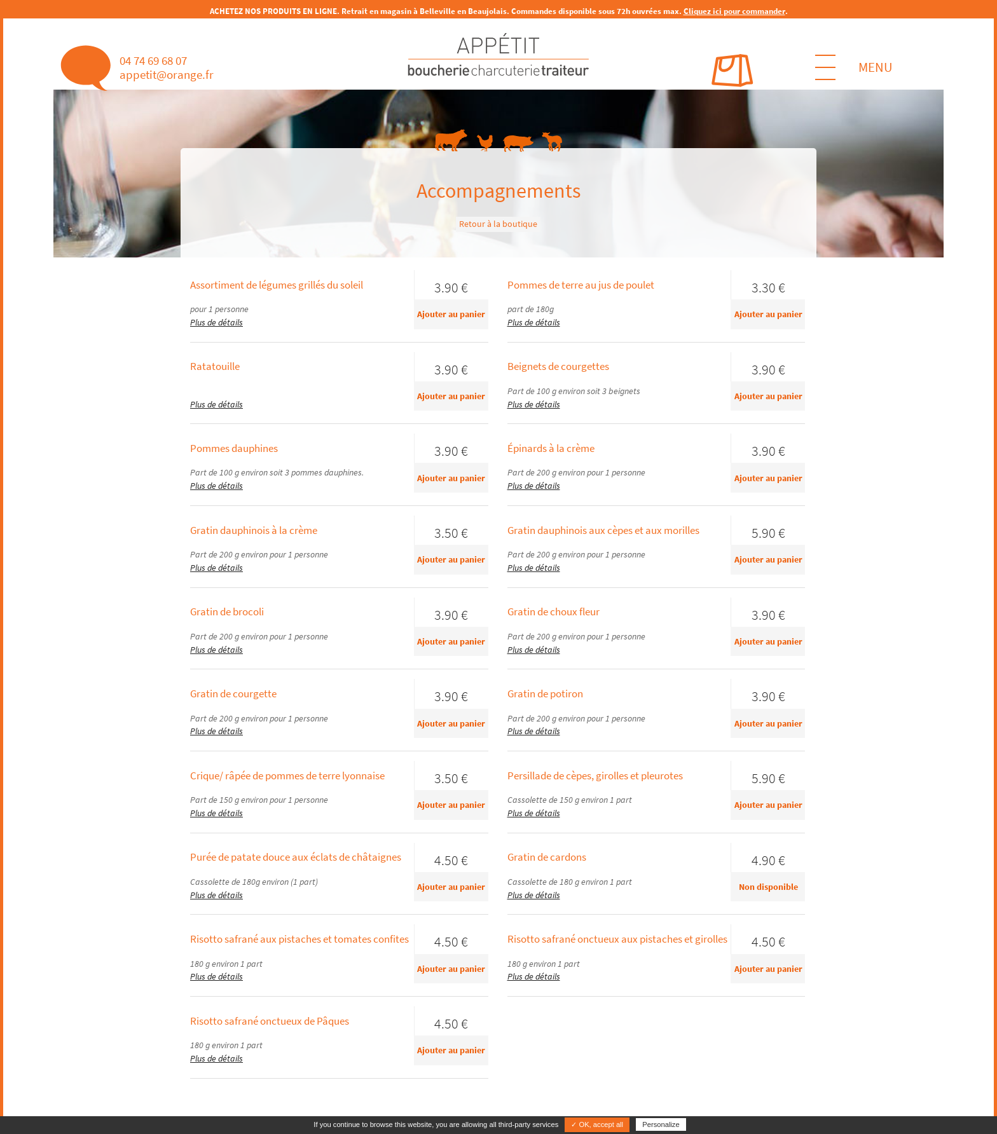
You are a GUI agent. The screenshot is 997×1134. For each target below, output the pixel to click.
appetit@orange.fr (167, 74)
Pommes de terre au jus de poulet (580, 285)
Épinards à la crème (551, 448)
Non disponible (768, 886)
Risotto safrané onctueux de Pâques (269, 1021)
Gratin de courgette (233, 693)
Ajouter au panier (451, 314)
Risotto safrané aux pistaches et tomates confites (299, 939)
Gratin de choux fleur (553, 611)
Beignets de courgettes (558, 366)
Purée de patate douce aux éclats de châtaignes (295, 857)
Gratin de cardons (546, 857)
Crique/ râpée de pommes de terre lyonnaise (287, 775)
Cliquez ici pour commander (734, 10)
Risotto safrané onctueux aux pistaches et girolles (617, 939)
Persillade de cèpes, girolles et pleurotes (595, 775)
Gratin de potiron (545, 693)
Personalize (660, 1124)
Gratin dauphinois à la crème (253, 530)
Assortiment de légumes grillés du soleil (276, 285)
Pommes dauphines (234, 448)
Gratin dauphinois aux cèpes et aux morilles (603, 530)
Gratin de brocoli (227, 611)
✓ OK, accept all (597, 1124)
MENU (854, 67)
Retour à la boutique (498, 224)
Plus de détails (216, 322)
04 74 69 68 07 (153, 60)
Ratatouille (215, 366)
